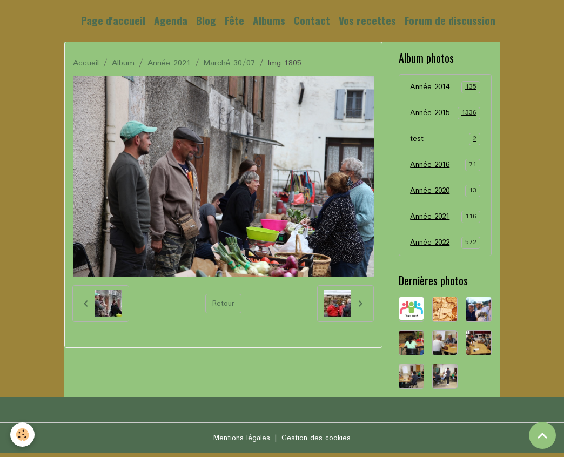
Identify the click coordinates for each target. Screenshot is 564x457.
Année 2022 (445, 246)
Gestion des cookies (317, 441)
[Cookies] (23, 434)
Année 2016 (445, 166)
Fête (234, 20)
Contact (312, 20)
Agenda (170, 20)
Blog (206, 20)
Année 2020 (445, 193)
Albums (269, 20)
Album (123, 63)
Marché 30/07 (229, 63)
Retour (223, 303)
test (445, 140)
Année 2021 (169, 63)
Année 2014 (445, 87)
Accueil (86, 63)
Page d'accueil (113, 20)
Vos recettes (367, 20)
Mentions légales (240, 441)
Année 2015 (445, 113)
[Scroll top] (542, 435)
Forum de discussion (450, 20)
